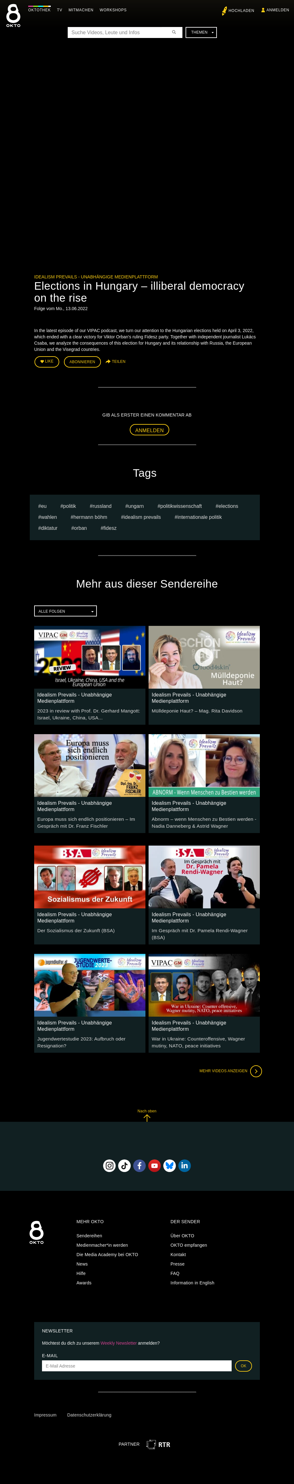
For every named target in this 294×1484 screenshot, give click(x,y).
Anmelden (149, 428)
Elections (228, 504)
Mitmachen (82, 10)
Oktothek (41, 10)
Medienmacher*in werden (102, 1235)
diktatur (49, 526)
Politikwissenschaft (181, 504)
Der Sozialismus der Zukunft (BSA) (72, 925)
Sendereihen (89, 1226)
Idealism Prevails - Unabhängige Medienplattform (96, 276)
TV (61, 10)
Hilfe (81, 1263)
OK (243, 1357)
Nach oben (147, 1106)
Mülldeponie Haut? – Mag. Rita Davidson (193, 708)
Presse (178, 1254)
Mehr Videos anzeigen (228, 1062)
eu (44, 504)
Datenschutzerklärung (89, 1405)
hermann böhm (91, 515)
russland (101, 504)
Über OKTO (182, 1226)
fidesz (110, 526)
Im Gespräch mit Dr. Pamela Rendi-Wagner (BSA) (202, 925)
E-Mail (50, 1346)
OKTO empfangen (189, 1235)
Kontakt (178, 1245)
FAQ (175, 1263)
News (82, 1254)
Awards (84, 1273)
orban (80, 526)
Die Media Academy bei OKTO (107, 1245)
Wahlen (49, 515)
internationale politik (199, 515)
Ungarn (136, 504)
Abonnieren (82, 361)
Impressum (45, 1405)
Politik (69, 504)
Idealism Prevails (142, 515)
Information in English (192, 1273)
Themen (202, 32)
